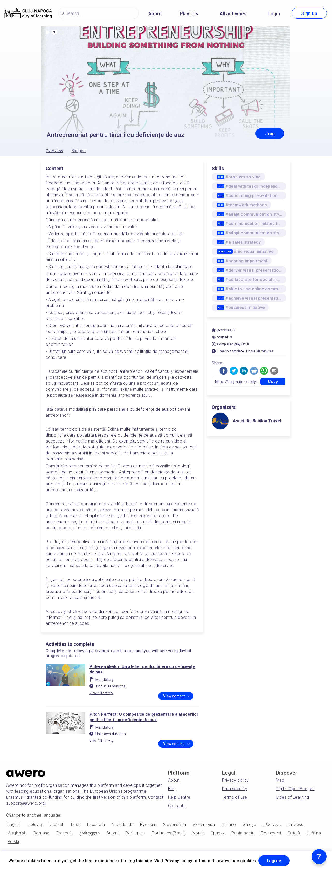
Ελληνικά (272, 824)
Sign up (309, 13)
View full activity (101, 693)
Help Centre (179, 797)
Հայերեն (17, 833)
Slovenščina (174, 824)
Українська (204, 824)
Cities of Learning (292, 797)
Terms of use (234, 797)
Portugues (135, 833)
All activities (233, 13)
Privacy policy (235, 780)
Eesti (75, 824)
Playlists (189, 13)
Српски (218, 833)
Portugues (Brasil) (169, 833)
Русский (148, 824)
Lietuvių (34, 824)
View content (176, 696)
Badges (78, 150)
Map (280, 780)
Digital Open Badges (295, 788)
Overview (54, 150)
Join (270, 133)
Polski (13, 841)
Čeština (314, 833)
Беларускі (271, 833)
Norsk (198, 833)
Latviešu (295, 824)
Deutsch (56, 824)
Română (41, 833)
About (155, 13)
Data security (234, 788)
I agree (275, 860)
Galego (249, 824)
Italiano (229, 824)
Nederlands (122, 824)
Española (96, 824)
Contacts (176, 805)
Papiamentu (242, 833)
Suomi (112, 833)
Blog (172, 788)
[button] (223, 371)
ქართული (89, 833)
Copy (273, 381)
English (14, 824)
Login (274, 13)
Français (64, 833)
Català (294, 833)
